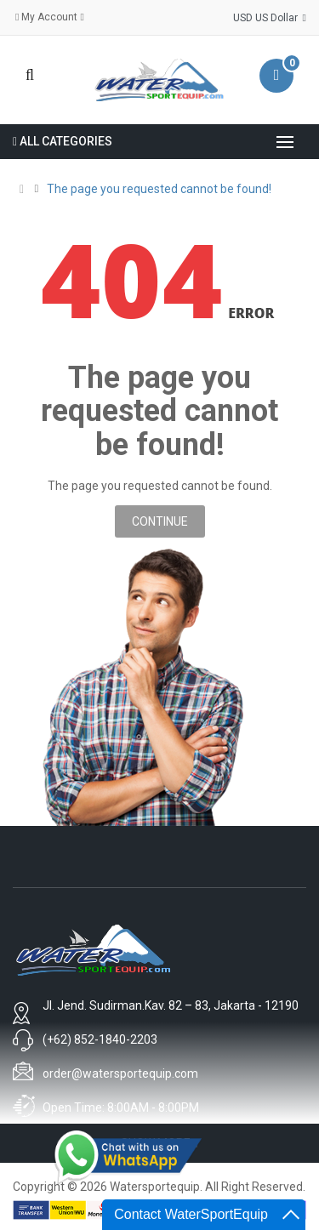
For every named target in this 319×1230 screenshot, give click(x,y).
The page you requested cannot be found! (159, 189)
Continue (160, 521)
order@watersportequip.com (120, 1073)
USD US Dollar (269, 18)
